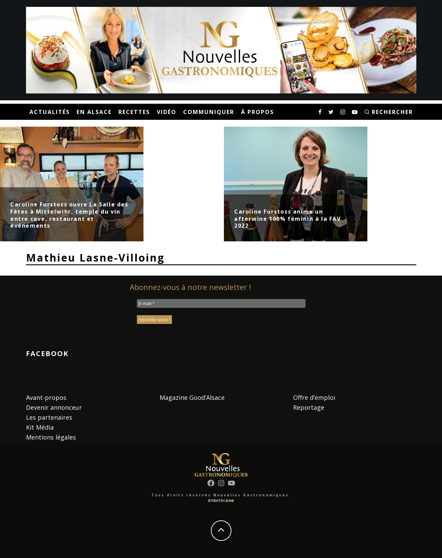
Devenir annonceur (54, 407)
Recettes (134, 112)
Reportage (308, 407)
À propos (257, 112)
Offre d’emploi (314, 397)
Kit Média (40, 427)
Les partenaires (49, 417)
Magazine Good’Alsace (192, 397)
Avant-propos (46, 397)
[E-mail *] (221, 303)
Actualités (49, 112)
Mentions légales (51, 437)
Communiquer (208, 112)
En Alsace (94, 112)
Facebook (47, 353)
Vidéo (166, 112)
